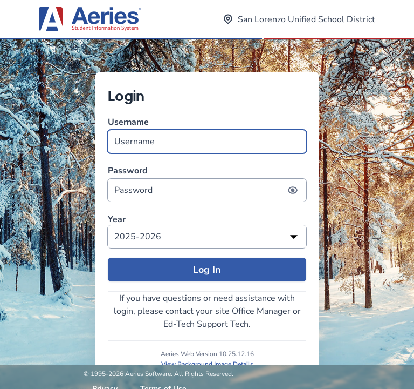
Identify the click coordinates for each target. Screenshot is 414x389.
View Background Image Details (207, 364)
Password (207, 183)
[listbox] (207, 236)
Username (207, 135)
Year (117, 219)
